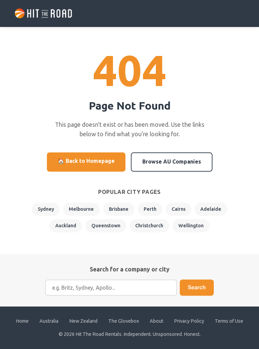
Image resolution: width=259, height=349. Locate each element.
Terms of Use (229, 321)
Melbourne (81, 209)
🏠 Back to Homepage (86, 161)
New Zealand (83, 321)
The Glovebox (123, 321)
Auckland (65, 225)
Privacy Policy (189, 321)
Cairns (178, 209)
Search (197, 287)
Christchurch (149, 225)
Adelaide (210, 209)
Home (22, 321)
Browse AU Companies (171, 161)
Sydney (46, 209)
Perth (150, 209)
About (156, 321)
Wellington (191, 225)
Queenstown (105, 225)
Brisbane (118, 209)
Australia (48, 321)
